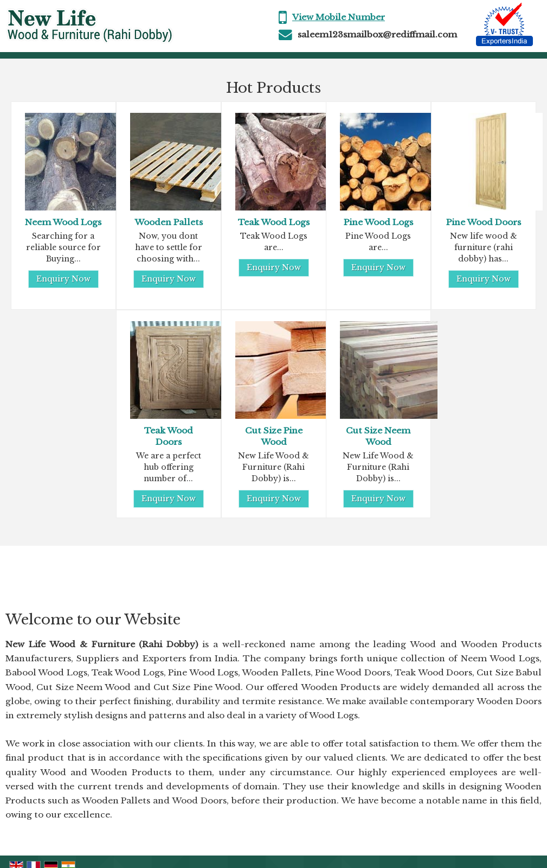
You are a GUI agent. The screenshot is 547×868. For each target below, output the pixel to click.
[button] (338, 17)
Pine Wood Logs (378, 222)
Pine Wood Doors (483, 222)
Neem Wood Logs (63, 222)
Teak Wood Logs (273, 222)
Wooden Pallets (168, 222)
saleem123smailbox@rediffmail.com (377, 34)
